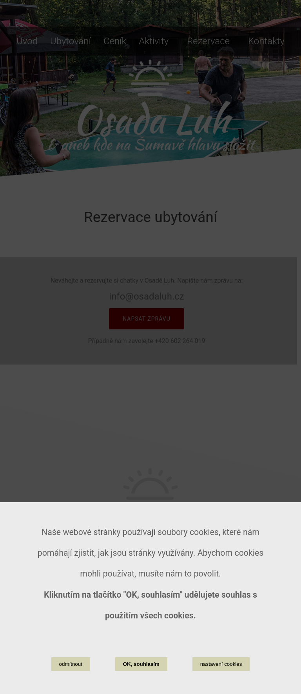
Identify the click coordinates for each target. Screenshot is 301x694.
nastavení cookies (221, 669)
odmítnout (70, 669)
